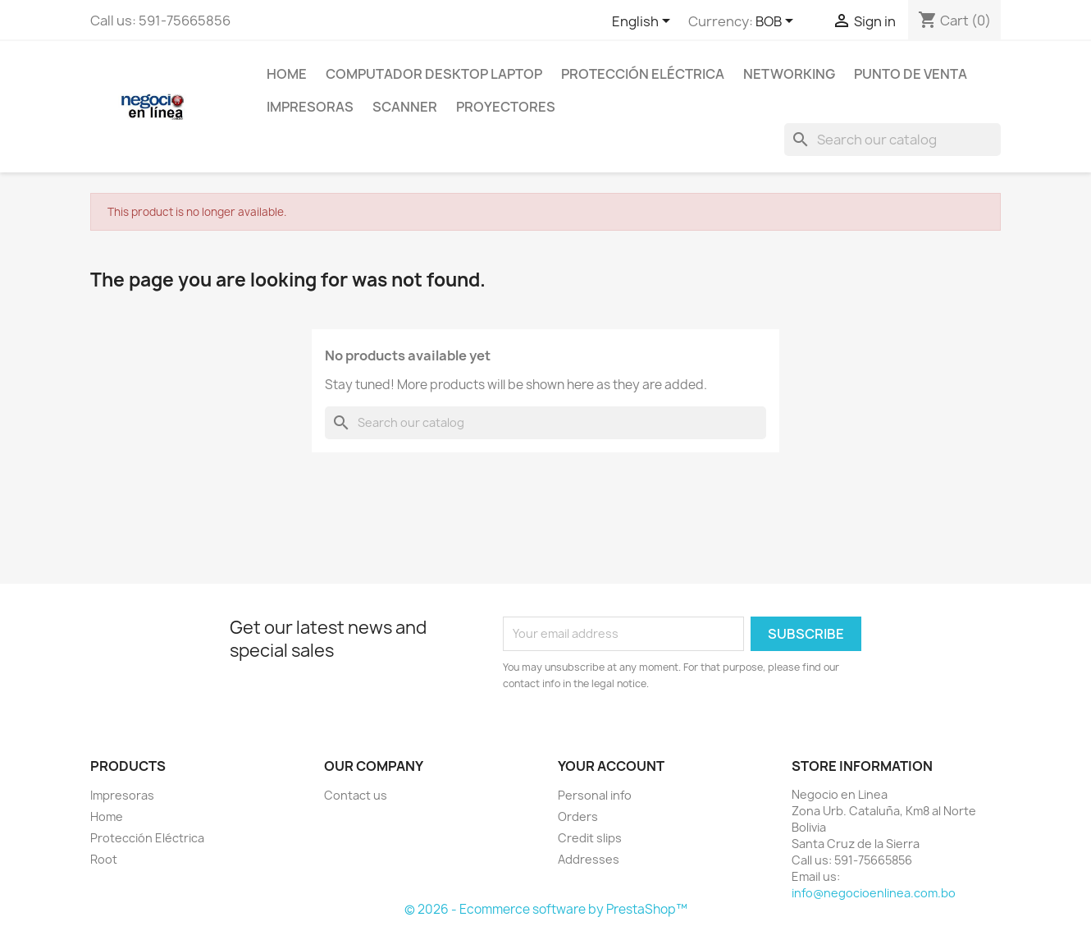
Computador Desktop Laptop (434, 74)
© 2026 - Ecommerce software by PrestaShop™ (545, 909)
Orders (578, 816)
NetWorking (789, 74)
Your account (611, 766)
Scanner (404, 107)
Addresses (588, 859)
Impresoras (310, 107)
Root (103, 859)
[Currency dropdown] (777, 22)
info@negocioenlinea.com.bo (874, 893)
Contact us (355, 795)
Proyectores (505, 107)
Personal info (595, 795)
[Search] (892, 139)
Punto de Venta (910, 74)
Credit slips (590, 838)
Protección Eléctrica (642, 74)
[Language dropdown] (644, 22)
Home (287, 74)
